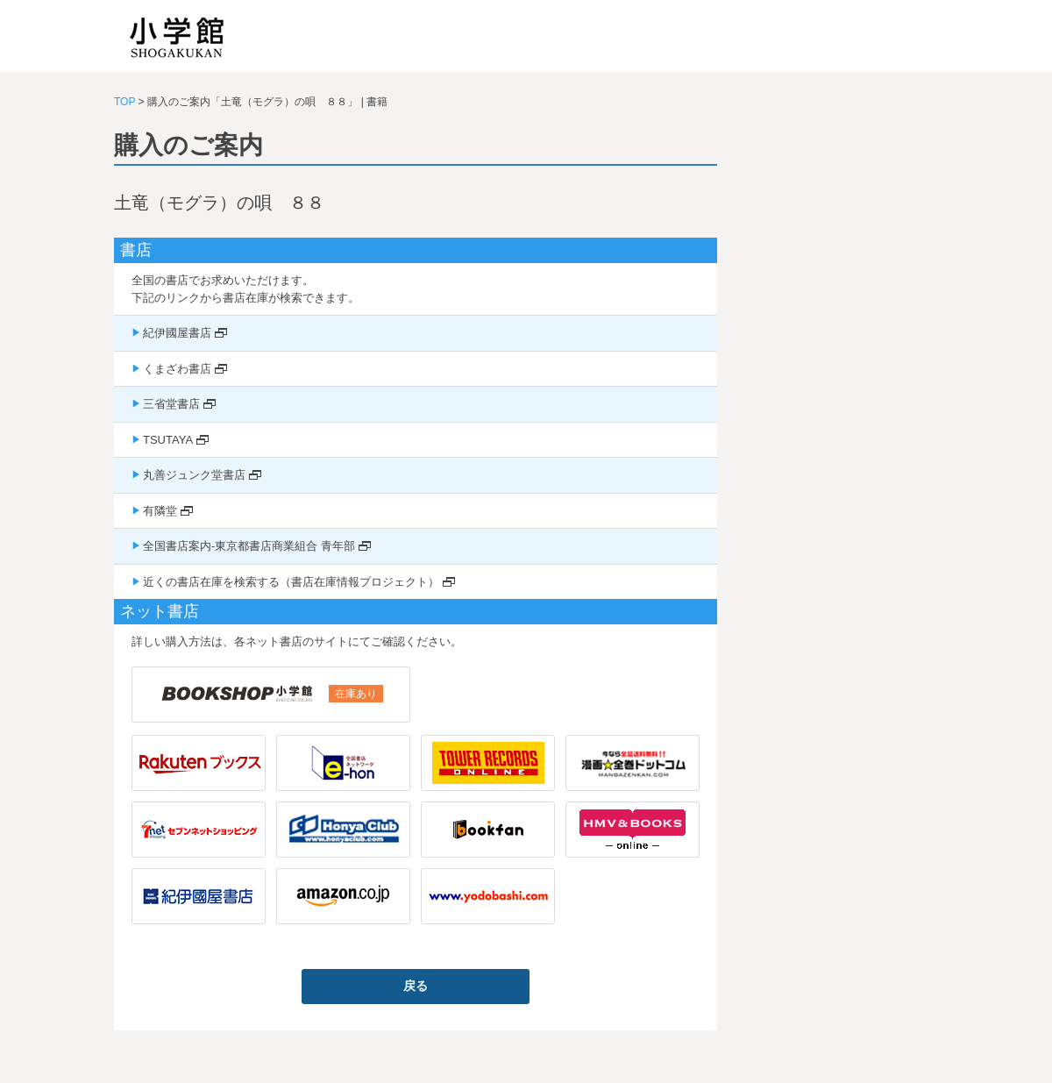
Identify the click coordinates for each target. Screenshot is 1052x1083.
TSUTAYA (168, 439)
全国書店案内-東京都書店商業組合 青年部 (249, 545)
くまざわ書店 (177, 368)
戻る (415, 986)
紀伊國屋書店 (177, 332)
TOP (124, 102)
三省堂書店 (171, 403)
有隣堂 (160, 510)
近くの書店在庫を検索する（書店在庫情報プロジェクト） (291, 581)
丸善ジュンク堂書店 (194, 474)
